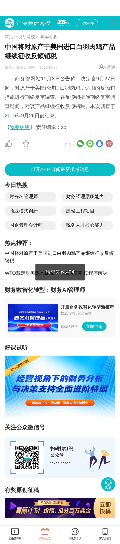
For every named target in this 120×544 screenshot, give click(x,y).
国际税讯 (48, 36)
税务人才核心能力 (85, 225)
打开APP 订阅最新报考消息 (60, 169)
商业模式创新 (23, 211)
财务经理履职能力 (85, 196)
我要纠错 (20, 127)
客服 (108, 488)
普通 (111, 67)
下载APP (87, 23)
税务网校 (26, 36)
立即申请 (94, 326)
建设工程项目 (80, 211)
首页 (9, 36)
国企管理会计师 (26, 225)
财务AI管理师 (23, 196)
